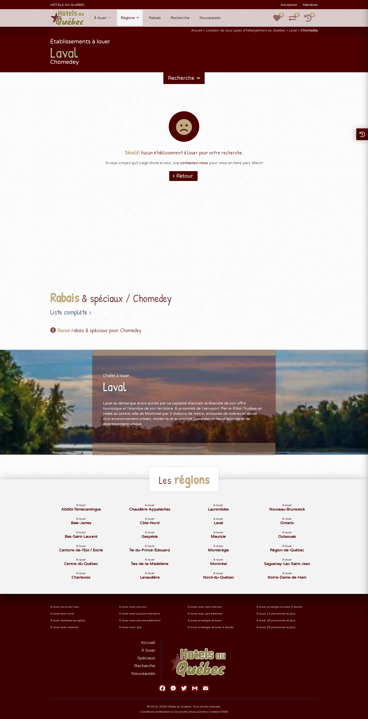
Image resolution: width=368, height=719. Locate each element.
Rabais (155, 17)
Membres (310, 5)
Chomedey (309, 30)
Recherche (180, 17)
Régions (128, 17)
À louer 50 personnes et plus (275, 627)
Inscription (289, 5)
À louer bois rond (62, 613)
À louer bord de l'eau (64, 606)
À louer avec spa (130, 627)
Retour (184, 176)
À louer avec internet (64, 627)
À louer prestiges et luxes (205, 620)
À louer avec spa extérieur (205, 613)
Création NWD (218, 711)
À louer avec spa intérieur (205, 606)
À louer (100, 17)
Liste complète (68, 311)
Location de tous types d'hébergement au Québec (245, 30)
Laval (293, 30)
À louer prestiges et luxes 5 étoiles (279, 606)
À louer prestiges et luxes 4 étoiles (211, 627)
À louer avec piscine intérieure (139, 613)
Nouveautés (210, 17)
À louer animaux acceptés (67, 620)
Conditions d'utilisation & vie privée (163, 711)
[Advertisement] (184, 243)
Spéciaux (146, 658)
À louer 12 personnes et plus (275, 613)
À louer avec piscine (132, 606)
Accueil (196, 30)
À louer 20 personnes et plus (275, 620)
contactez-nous (194, 163)
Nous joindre (198, 711)
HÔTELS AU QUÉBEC (67, 5)
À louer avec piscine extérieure (140, 620)
